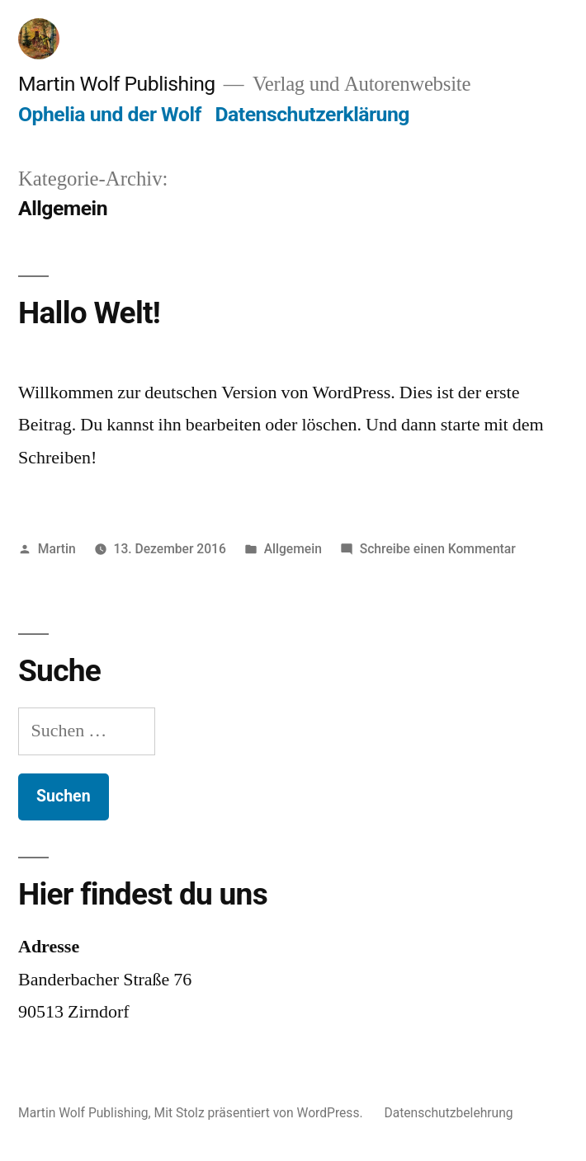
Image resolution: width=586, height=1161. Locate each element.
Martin (57, 549)
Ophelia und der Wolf (109, 114)
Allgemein (293, 549)
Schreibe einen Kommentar (438, 549)
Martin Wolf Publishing (116, 84)
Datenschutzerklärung (312, 114)
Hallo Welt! (89, 313)
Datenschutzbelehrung (448, 1113)
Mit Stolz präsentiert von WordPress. (260, 1113)
